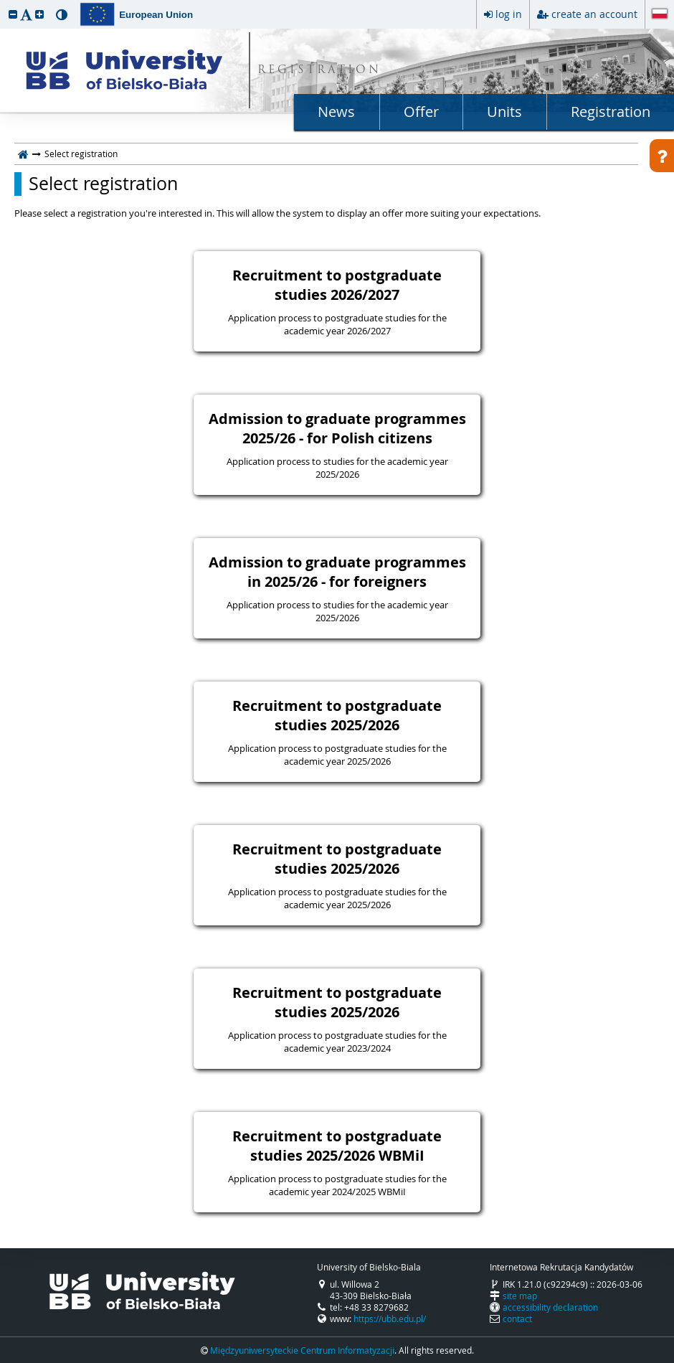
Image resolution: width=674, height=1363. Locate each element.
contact (517, 1318)
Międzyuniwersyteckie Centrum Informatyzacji (302, 1350)
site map (520, 1295)
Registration (610, 111)
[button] (13, 14)
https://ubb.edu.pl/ (389, 1318)
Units (504, 111)
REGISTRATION (319, 70)
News (336, 111)
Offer (421, 111)
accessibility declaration (550, 1307)
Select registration (103, 183)
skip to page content (3, 3)
